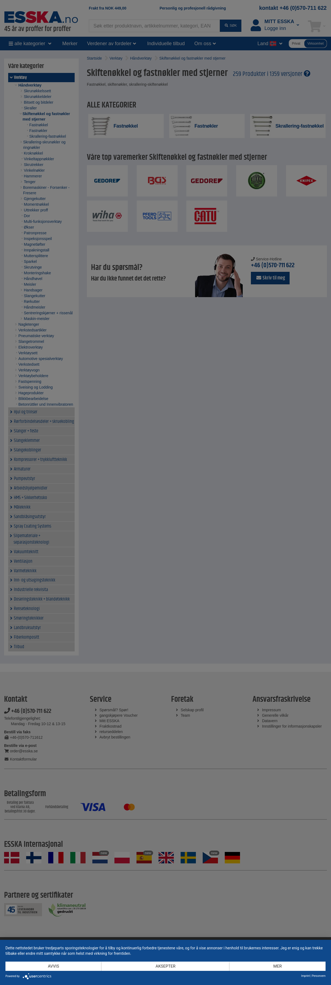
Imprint (305, 975)
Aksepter (165, 966)
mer (277, 966)
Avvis (53, 966)
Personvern (319, 975)
